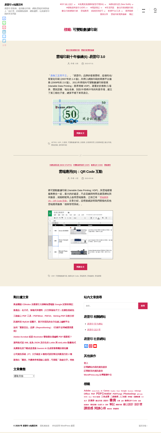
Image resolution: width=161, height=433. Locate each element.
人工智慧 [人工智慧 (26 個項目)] (122, 398)
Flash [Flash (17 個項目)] (118, 392)
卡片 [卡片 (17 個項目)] (142, 397)
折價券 (84, 143)
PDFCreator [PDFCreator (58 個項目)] (103, 394)
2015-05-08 (89, 179)
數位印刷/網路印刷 (125, 8)
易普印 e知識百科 (14, 4)
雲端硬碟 (100, 277)
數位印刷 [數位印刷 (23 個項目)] (99, 402)
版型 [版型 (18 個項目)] (139, 402)
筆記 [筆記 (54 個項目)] (112, 405)
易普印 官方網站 (95, 324)
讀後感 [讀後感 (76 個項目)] (88, 409)
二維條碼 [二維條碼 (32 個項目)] (114, 397)
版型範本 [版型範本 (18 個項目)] (86, 405)
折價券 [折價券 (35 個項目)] (91, 401)
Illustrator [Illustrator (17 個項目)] (130, 392)
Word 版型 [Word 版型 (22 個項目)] (96, 398)
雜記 (131, 14)
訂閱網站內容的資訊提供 (96, 368)
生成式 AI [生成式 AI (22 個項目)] (101, 405)
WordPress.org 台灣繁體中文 (99, 375)
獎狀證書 (57, 146)
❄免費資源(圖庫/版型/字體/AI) (91, 4)
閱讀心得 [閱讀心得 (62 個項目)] (100, 409)
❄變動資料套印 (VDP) (75, 8)
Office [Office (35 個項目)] (87, 394)
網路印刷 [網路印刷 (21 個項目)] (119, 405)
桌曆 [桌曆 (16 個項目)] (122, 401)
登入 (86, 364)
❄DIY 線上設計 (66, 4)
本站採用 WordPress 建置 (65, 426)
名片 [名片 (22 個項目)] (85, 402)
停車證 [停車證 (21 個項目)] (130, 398)
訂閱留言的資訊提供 (94, 371)
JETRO (54, 143)
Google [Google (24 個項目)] (124, 392)
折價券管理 (92, 143)
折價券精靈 (101, 143)
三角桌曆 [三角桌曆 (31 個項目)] (105, 397)
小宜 (76, 179)
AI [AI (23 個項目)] (101, 392)
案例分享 (104, 14)
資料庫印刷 (66, 146)
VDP (59, 143)
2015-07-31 (89, 64)
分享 (4, 45)
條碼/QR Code (98, 166)
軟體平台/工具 (114, 11)
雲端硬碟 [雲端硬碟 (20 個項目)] (116, 409)
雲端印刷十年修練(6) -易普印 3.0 (80, 57)
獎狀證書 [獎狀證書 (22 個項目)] (93, 405)
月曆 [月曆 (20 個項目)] (118, 402)
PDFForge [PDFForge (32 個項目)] (117, 395)
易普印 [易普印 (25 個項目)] (105, 402)
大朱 (76, 64)
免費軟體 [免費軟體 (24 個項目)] (136, 398)
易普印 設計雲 (94, 330)
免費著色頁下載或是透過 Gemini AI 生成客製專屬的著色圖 (43, 367)
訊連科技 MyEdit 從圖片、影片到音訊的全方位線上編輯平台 (44, 333)
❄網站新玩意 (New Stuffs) (120, 4)
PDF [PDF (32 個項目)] (93, 395)
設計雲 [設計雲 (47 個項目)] (138, 405)
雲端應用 (84, 11)
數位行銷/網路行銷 (70, 11)
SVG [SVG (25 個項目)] (85, 398)
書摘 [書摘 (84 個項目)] (112, 401)
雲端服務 (92, 277)
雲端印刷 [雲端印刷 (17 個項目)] (109, 409)
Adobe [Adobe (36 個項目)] (87, 391)
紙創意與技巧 (97, 11)
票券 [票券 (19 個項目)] (106, 405)
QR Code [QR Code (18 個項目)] (139, 395)
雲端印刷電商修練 (118, 14)
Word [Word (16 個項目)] (90, 397)
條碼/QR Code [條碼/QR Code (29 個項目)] (131, 401)
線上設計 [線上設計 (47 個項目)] (128, 405)
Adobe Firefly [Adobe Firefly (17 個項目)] (96, 392)
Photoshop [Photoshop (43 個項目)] (129, 394)
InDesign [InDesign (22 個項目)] (138, 392)
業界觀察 (129, 11)
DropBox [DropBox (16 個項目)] (113, 392)
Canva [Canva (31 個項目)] (106, 392)
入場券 (64, 143)
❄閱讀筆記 (95, 8)
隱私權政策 (46, 426)
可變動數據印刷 (74, 143)
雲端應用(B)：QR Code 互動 (80, 172)
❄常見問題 (109, 8)
